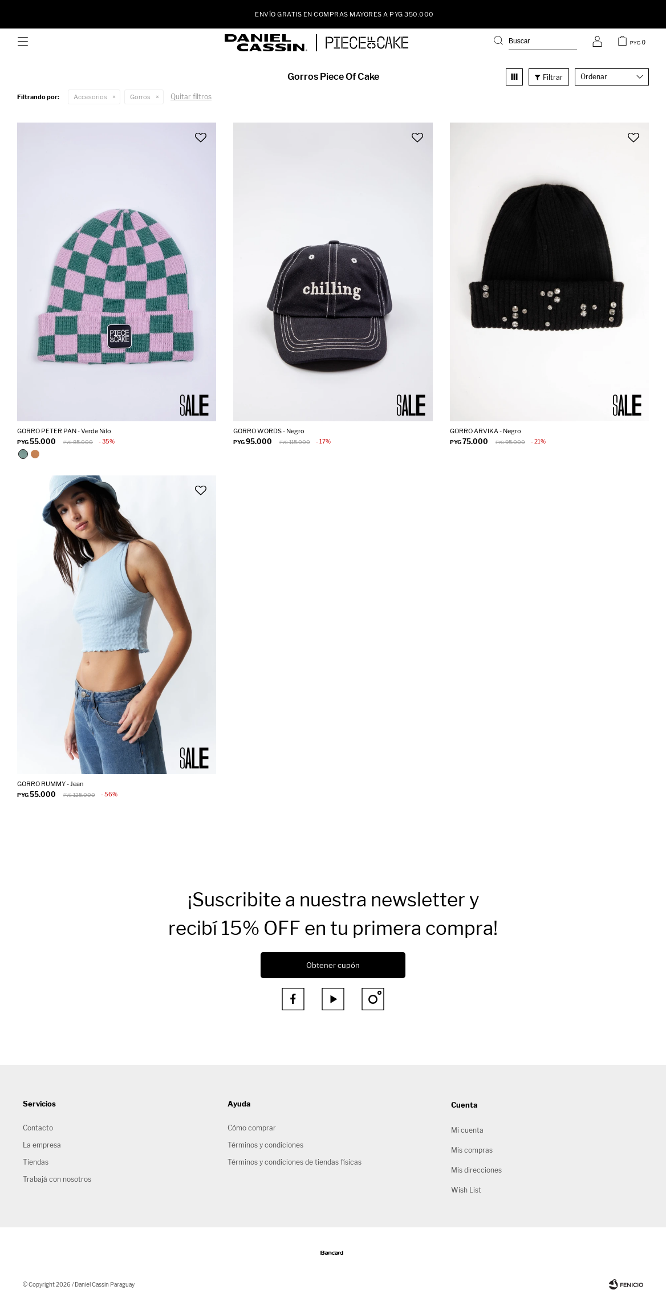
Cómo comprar (252, 1128)
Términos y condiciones (265, 1145)
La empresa (42, 1145)
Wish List (466, 1190)
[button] (535, 43)
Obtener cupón (333, 965)
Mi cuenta (467, 1130)
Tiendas (35, 1162)
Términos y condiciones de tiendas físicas (295, 1162)
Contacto (38, 1128)
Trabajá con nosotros (57, 1179)
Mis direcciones (476, 1170)
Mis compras (472, 1150)
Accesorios (90, 97)
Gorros (140, 97)
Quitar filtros (191, 96)
